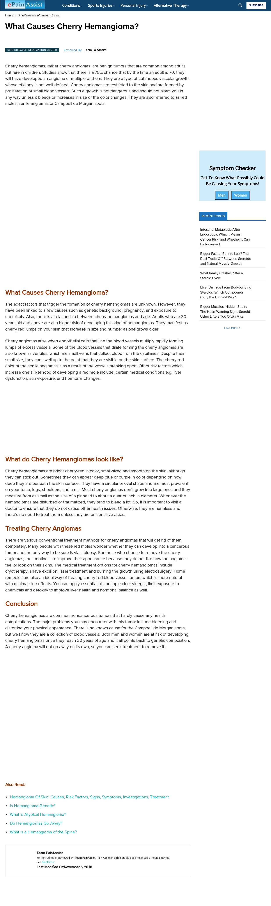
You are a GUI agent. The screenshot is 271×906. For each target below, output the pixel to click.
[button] (240, 5)
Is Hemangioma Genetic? (33, 743)
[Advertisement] (97, 141)
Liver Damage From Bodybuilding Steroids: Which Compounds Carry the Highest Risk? (225, 292)
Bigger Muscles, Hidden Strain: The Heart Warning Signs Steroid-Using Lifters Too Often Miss (225, 311)
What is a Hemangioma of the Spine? (43, 769)
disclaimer (48, 799)
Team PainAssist (95, 50)
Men (221, 195)
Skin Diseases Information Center (39, 15)
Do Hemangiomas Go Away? (36, 760)
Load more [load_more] (232, 328)
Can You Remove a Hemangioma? (160, 858)
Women (240, 195)
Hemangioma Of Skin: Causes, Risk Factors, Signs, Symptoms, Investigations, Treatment (89, 734)
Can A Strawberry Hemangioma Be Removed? (45, 858)
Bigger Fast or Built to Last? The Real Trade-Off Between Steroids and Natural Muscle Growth (225, 259)
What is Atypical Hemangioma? (38, 751)
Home (9, 15)
